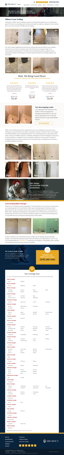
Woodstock (47, 302)
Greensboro (10, 365)
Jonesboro (22, 338)
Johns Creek (23, 349)
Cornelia (22, 377)
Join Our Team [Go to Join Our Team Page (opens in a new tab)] (24, 442)
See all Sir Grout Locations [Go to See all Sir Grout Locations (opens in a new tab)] (26, 430)
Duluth (9, 373)
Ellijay (9, 357)
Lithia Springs (23, 334)
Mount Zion (22, 297)
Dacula (9, 371)
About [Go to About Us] (44, 5)
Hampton (10, 386)
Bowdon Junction (11, 297)
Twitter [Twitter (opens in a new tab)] (26, 445)
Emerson (22, 290)
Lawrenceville (23, 371)
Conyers (10, 415)
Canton (34, 302)
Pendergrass (35, 392)
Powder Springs (48, 312)
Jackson (10, 387)
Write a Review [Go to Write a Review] (34, 2)
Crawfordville (11, 419)
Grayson (22, 369)
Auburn (9, 285)
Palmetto (22, 352)
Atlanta (9, 306)
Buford (9, 369)
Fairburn (10, 352)
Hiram (21, 402)
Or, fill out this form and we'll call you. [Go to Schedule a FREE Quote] (47, 262)
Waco (34, 296)
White (46, 290)
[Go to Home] (13, 4)
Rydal (34, 290)
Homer (9, 281)
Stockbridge (48, 387)
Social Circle (23, 423)
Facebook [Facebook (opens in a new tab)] (23, 445)
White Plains (35, 365)
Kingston (22, 291)
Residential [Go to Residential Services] (26, 5)
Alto (9, 377)
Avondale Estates (11, 328)
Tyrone (34, 340)
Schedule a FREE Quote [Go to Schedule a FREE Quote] (42, 2)
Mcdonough (35, 387)
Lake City (22, 308)
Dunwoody (35, 326)
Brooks (9, 338)
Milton (21, 351)
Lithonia (34, 330)
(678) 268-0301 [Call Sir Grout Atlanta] (54, 2)
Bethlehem (22, 285)
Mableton (35, 312)
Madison (22, 365)
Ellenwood (35, 328)
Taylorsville (35, 291)
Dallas (9, 402)
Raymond (22, 318)
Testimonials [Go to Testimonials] (50, 5)
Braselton (10, 392)
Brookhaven (10, 330)
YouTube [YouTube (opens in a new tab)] (29, 445)
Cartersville (10, 291)
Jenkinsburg (23, 386)
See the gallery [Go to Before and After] (44, 123)
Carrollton (22, 296)
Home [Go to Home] (7, 437)
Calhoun (10, 361)
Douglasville (10, 334)
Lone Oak (10, 318)
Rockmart (22, 410)
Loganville (10, 423)
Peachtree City (23, 340)
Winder (34, 285)
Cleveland (10, 428)
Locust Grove (36, 386)
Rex (46, 386)
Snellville (34, 371)
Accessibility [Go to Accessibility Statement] (7, 451)
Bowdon (10, 296)
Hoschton (22, 392)
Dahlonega (10, 398)
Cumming (10, 344)
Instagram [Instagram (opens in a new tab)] (20, 445)
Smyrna (47, 314)
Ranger (34, 361)
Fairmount (22, 361)
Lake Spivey (35, 306)
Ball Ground (22, 302)
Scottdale (47, 326)
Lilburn (21, 373)
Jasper (9, 406)
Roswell (34, 352)
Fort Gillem (10, 308)
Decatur (22, 330)
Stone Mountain (48, 328)
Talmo (34, 393)
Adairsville (10, 290)
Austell (21, 312)
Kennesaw (22, 314)
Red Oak (35, 349)
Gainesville (10, 381)
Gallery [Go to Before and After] (40, 5)
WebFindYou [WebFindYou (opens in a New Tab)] (57, 451)
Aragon (9, 410)
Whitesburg (35, 297)
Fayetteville (10, 340)
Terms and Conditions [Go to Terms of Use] (21, 451)
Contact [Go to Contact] (57, 5)
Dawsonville (10, 322)
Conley (21, 328)
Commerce (10, 393)
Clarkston (22, 326)
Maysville (22, 281)
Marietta (35, 314)
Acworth (10, 302)
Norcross (35, 369)
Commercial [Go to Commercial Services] (34, 5)
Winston (47, 334)
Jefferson (22, 393)
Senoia (34, 338)
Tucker (46, 330)
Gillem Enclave (23, 306)
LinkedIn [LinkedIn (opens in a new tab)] (32, 445)
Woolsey (47, 338)
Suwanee (35, 373)
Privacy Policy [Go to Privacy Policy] (13, 451)
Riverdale (35, 351)
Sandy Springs (48, 349)
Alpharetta (10, 349)
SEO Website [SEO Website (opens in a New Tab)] (51, 451)
